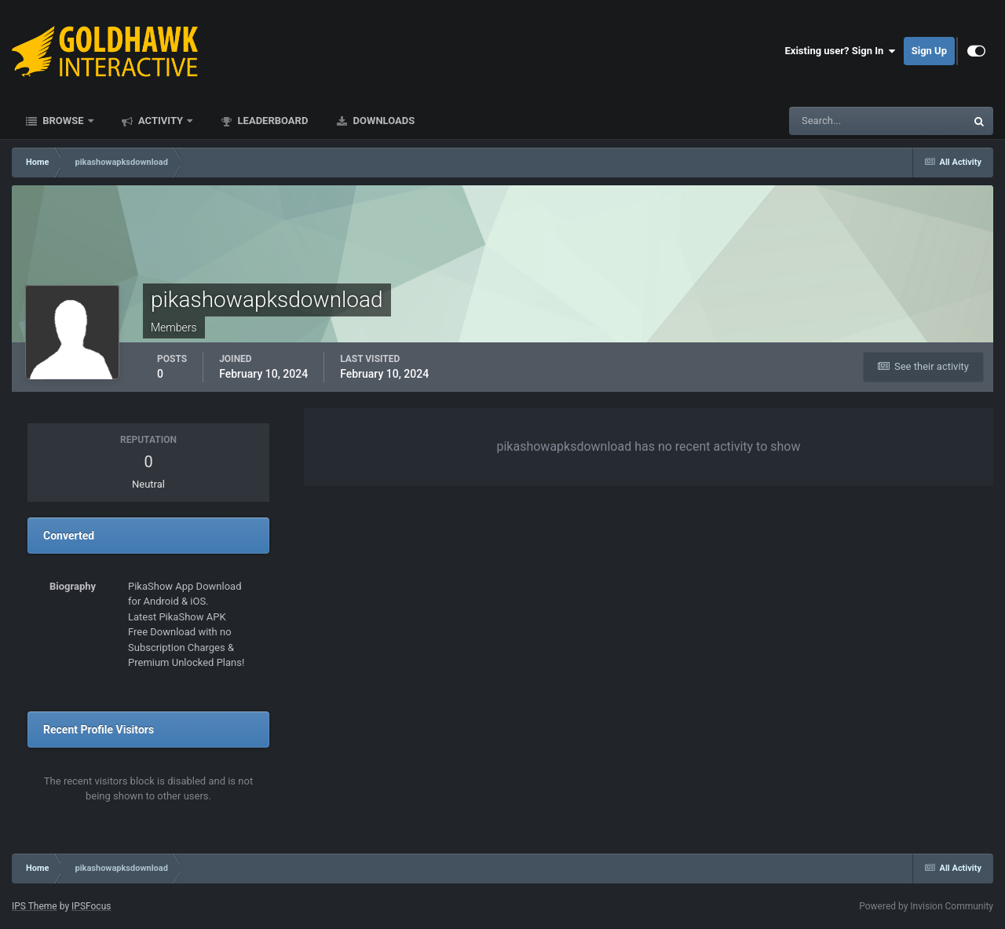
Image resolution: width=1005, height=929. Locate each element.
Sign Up (929, 51)
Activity (161, 120)
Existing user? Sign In (840, 51)
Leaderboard (271, 120)
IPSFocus (91, 906)
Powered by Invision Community (926, 906)
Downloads (382, 120)
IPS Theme (34, 906)
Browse (63, 120)
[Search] (829, 121)
